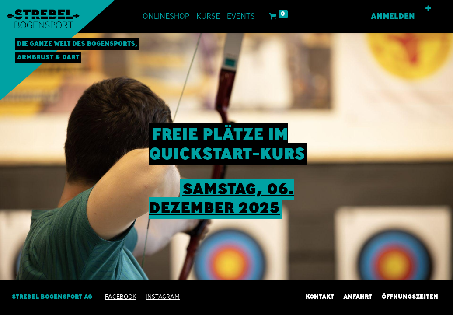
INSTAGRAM (163, 297)
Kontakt (320, 297)
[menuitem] (166, 16)
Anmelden (393, 16)
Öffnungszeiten (410, 297)
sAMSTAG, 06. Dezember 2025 (221, 198)
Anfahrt (357, 297)
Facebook (120, 297)
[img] (435, 173)
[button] (428, 9)
